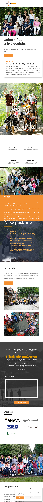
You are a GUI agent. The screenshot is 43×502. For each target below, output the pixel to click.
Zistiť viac (8, 55)
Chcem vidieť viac (21, 402)
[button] (40, 488)
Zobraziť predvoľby (37, 497)
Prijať (20, 497)
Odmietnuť (29, 497)
